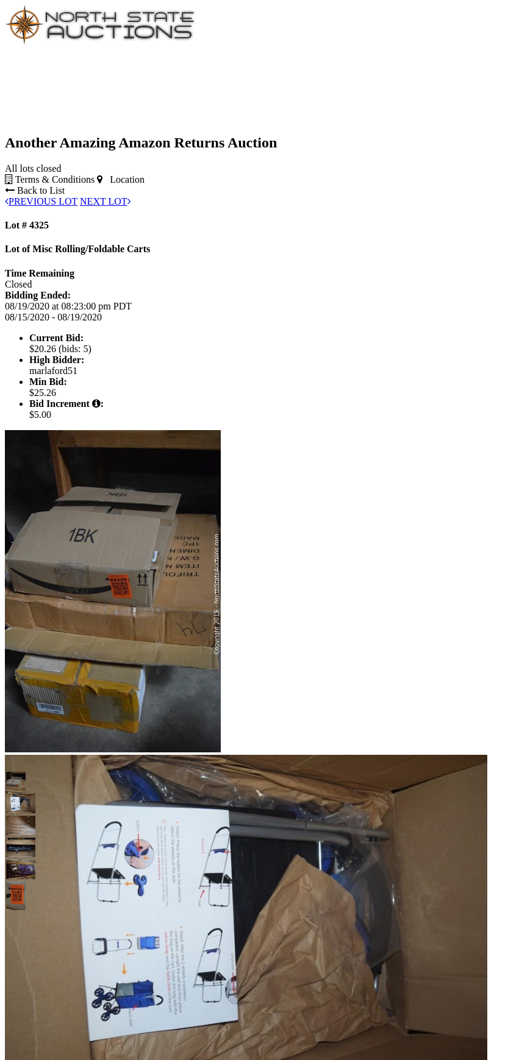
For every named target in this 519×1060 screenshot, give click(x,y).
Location (121, 179)
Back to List (35, 190)
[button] (16, 782)
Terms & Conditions (50, 179)
